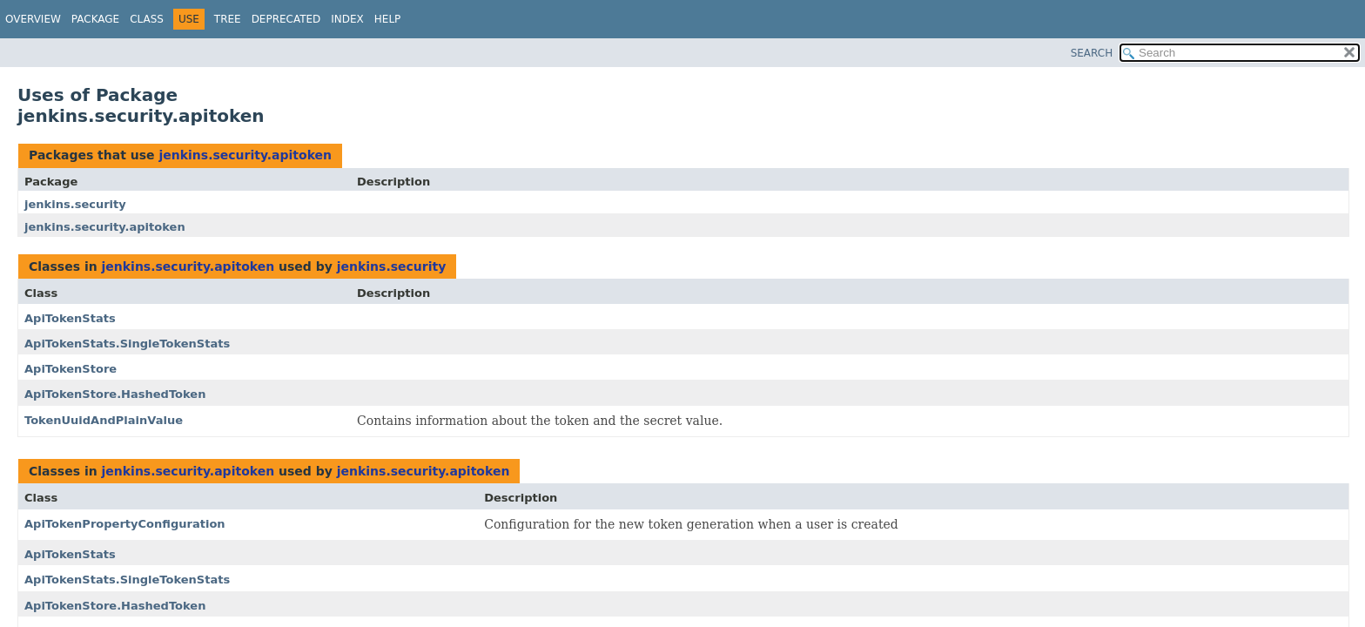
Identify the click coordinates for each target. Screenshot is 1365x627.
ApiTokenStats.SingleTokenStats (127, 343)
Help (387, 19)
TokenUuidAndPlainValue (103, 420)
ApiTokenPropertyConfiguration (124, 523)
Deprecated (286, 19)
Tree (227, 19)
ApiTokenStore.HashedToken (114, 394)
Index (347, 19)
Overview (33, 19)
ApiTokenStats (70, 318)
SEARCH (1092, 53)
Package (95, 19)
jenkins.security (75, 204)
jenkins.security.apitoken (245, 155)
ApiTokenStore (70, 368)
